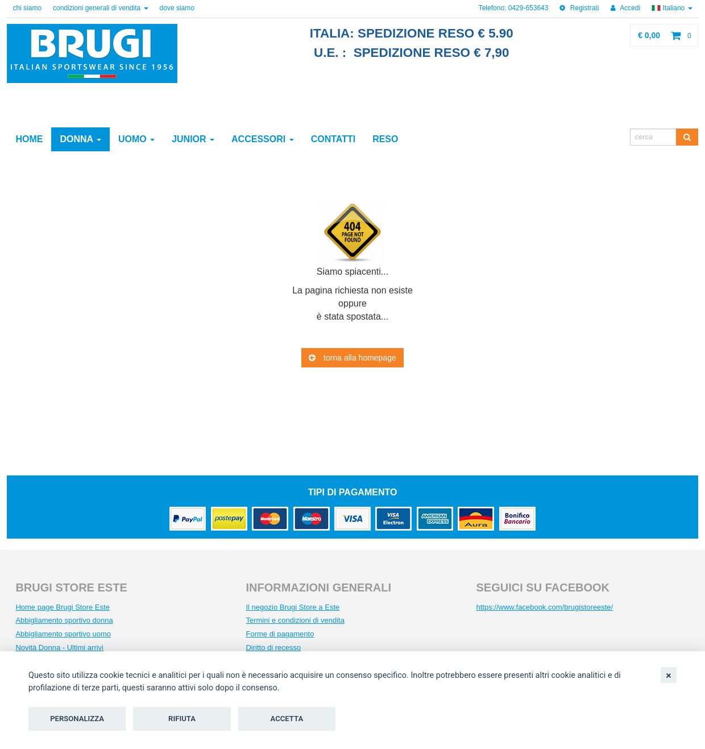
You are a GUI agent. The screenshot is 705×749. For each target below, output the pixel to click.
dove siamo (177, 8)
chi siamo (27, 8)
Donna (80, 139)
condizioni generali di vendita (100, 8)
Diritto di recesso (273, 647)
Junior (193, 139)
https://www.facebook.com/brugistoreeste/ (544, 607)
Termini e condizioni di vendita (295, 620)
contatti (333, 139)
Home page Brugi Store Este (62, 607)
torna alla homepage (352, 357)
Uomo (136, 139)
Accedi (626, 8)
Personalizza (77, 718)
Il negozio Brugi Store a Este (292, 607)
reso (385, 139)
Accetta (287, 718)
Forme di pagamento (280, 634)
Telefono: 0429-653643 (514, 8)
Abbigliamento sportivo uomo (63, 634)
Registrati (579, 8)
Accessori (262, 139)
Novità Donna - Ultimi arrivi (59, 647)
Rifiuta (182, 718)
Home (29, 139)
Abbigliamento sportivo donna (64, 620)
